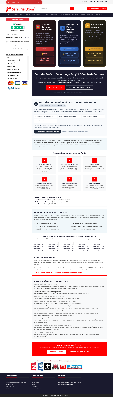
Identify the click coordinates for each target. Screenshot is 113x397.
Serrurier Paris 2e (53, 244)
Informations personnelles (39, 380)
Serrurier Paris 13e (68, 249)
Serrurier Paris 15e (98, 249)
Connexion (90, 1)
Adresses (34, 387)
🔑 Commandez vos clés (94, 54)
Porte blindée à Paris (41, 204)
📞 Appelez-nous (44, 49)
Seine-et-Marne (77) (13, 60)
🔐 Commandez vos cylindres (94, 61)
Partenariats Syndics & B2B (79, 352)
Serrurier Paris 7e (53, 246)
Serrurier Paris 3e (68, 244)
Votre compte (37, 376)
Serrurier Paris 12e (53, 249)
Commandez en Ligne (50, 15)
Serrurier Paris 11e (38, 249)
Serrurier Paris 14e (83, 249)
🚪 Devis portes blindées (69, 61)
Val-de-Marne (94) (13, 75)
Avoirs (33, 384)
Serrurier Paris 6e (38, 246)
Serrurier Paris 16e (38, 251)
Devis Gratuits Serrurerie (69, 15)
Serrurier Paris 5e (98, 244)
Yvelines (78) (11, 63)
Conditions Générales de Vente (15, 380)
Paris (8, 57)
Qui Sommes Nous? (11, 389)
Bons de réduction (37, 389)
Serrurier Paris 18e (68, 251)
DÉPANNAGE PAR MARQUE (32, 15)
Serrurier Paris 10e (98, 246)
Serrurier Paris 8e (68, 246)
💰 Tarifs (44, 54)
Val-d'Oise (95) (12, 78)
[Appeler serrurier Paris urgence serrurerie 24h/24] (24, 2)
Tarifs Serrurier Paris (17, 19)
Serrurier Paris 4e (83, 244)
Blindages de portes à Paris (43, 202)
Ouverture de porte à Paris (43, 200)
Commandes (35, 382)
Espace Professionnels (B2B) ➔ (79, 87)
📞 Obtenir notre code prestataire (47, 132)
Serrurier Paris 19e (83, 251)
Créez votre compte (101, 1)
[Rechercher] (56, 8)
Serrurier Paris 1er (38, 244)
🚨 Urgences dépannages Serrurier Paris (44, 60)
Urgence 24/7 (17, 15)
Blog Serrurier (10, 387)
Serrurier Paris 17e (53, 251)
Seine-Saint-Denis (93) (14, 72)
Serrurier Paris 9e (83, 246)
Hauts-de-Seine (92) (13, 69)
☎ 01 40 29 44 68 (55, 87)
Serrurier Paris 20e (98, 251)
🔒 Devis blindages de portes (69, 54)
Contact (99, 15)
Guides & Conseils (87, 15)
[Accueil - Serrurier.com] (8, 15)
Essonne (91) (11, 66)
